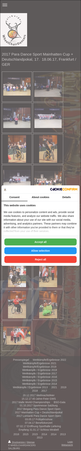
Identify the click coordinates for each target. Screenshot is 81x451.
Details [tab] (66, 197)
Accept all (40, 242)
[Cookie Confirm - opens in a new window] (63, 189)
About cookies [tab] (40, 197)
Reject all (40, 259)
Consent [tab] (14, 197)
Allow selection (40, 250)
